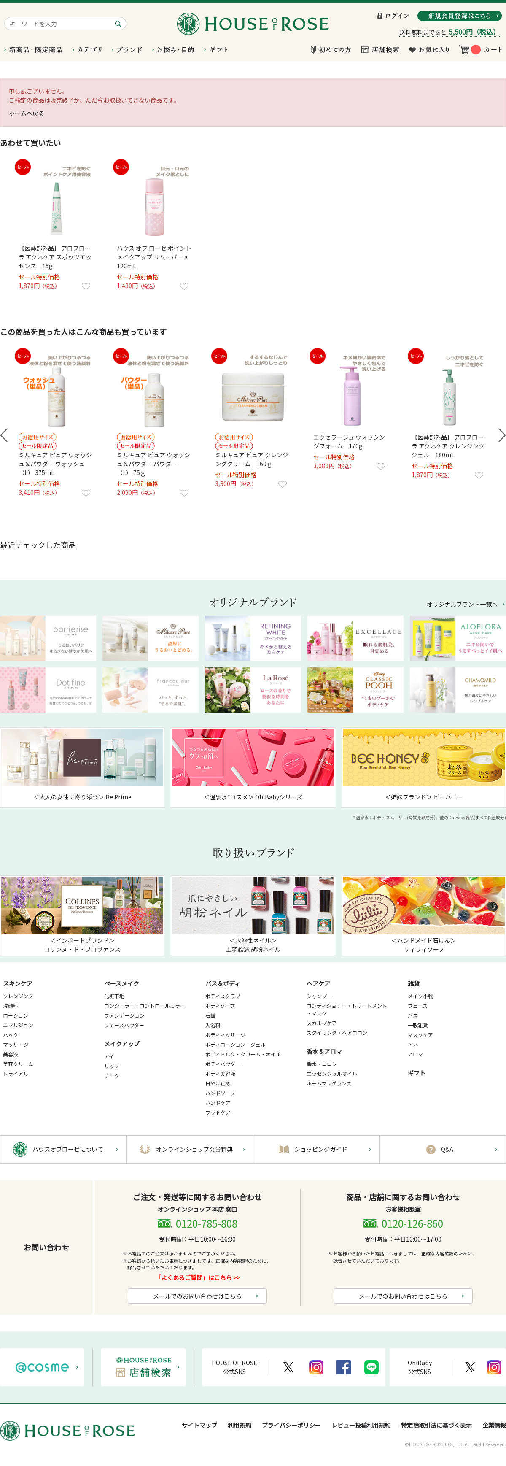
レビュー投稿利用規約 (360, 1425)
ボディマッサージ (225, 1034)
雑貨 (414, 983)
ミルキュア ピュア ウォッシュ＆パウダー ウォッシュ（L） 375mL (55, 464)
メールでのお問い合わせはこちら (197, 1296)
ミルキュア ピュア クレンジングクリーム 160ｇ (251, 459)
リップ (111, 1065)
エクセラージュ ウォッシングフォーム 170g (349, 441)
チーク (111, 1075)
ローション (15, 1015)
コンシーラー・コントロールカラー (144, 1005)
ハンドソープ (220, 1092)
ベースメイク (121, 983)
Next (502, 435)
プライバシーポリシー (291, 1425)
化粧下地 (114, 995)
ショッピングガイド (320, 1149)
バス (413, 1015)
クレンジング (18, 995)
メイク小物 (420, 995)
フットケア (218, 1112)
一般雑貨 (418, 1025)
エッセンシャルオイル (332, 1073)
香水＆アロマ (324, 1051)
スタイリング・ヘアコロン (337, 1032)
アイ (109, 1056)
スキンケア (17, 983)
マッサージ (15, 1044)
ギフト (416, 1073)
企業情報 (494, 1425)
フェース (418, 1005)
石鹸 (210, 1015)
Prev (4, 435)
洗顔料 (10, 1005)
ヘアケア (318, 983)
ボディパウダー (222, 1063)
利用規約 (239, 1425)
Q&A (447, 1149)
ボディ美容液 (220, 1073)
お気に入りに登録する (86, 286)
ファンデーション (124, 1015)
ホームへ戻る (26, 113)
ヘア (413, 1044)
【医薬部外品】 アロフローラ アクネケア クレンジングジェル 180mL (448, 446)
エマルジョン (18, 1025)
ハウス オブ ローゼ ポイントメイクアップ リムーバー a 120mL (155, 257)
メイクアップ (122, 1043)
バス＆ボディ (222, 983)
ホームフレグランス (329, 1083)
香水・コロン (322, 1063)
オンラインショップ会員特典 (194, 1149)
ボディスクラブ (222, 995)
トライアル (15, 1073)
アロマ (415, 1054)
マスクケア (420, 1034)
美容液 (10, 1054)
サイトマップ (199, 1425)
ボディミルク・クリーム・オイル (243, 1054)
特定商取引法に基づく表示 (436, 1425)
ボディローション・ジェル (235, 1044)
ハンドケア (218, 1102)
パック (10, 1034)
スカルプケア (322, 1022)
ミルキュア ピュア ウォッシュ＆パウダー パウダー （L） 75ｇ (153, 464)
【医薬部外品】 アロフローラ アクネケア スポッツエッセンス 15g (55, 257)
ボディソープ (220, 1005)
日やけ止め (218, 1083)
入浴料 (213, 1025)
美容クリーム (18, 1063)
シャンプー (319, 995)
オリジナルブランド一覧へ (462, 604)
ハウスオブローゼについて (67, 1149)
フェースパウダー (124, 1025)
